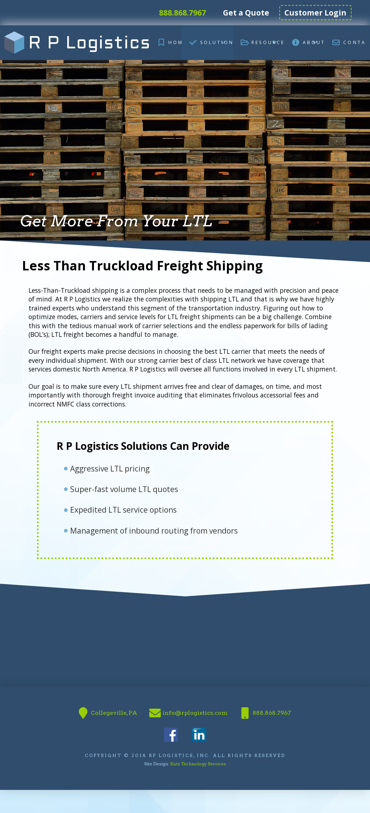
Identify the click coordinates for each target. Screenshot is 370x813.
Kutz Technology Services (198, 763)
